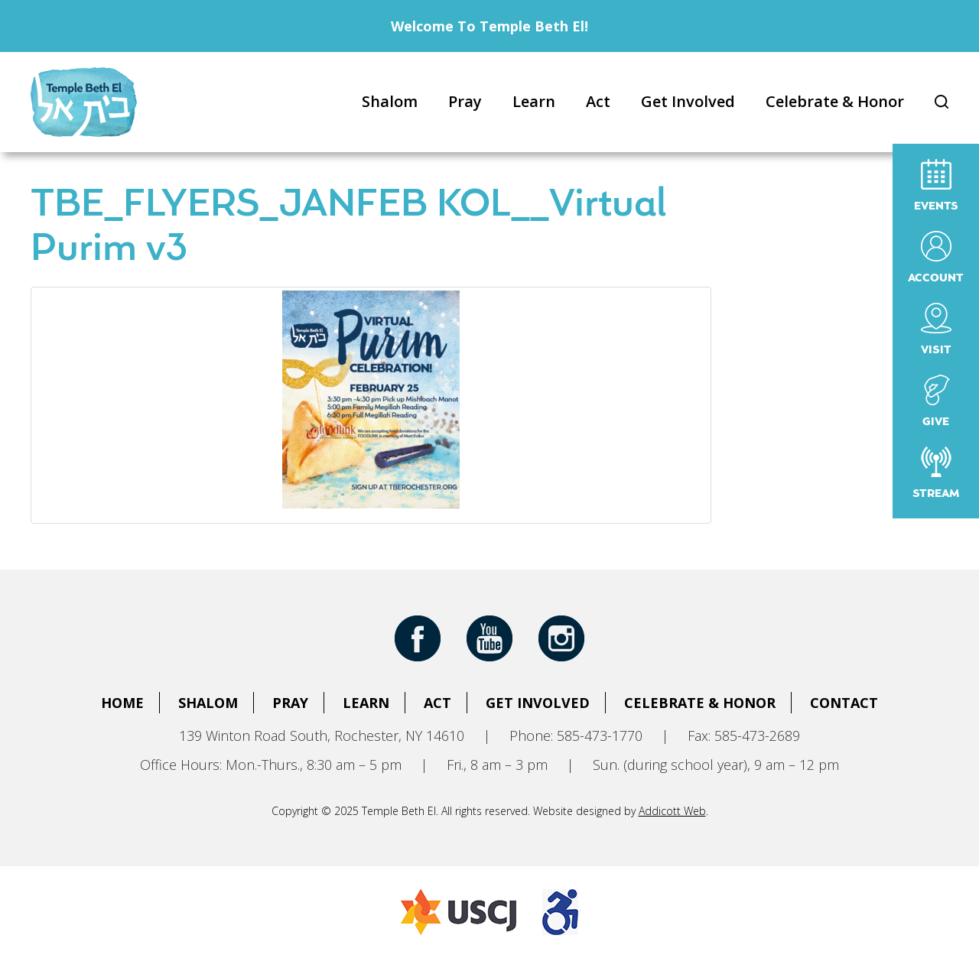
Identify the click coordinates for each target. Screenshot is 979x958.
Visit (936, 329)
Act (598, 101)
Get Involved (688, 101)
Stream (935, 473)
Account (936, 257)
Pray (465, 101)
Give (936, 401)
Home (122, 702)
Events (936, 185)
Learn (533, 101)
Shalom (390, 101)
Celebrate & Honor (835, 101)
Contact (844, 702)
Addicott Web (672, 811)
